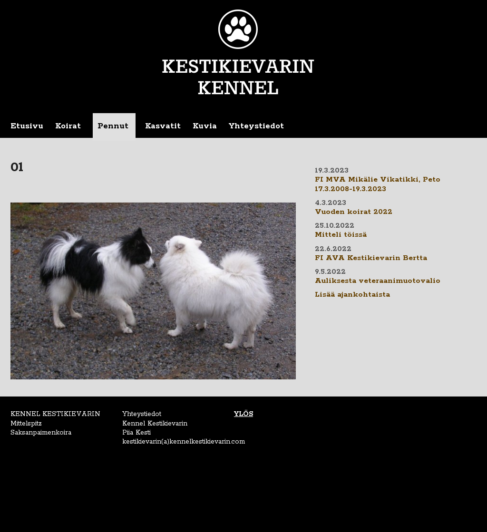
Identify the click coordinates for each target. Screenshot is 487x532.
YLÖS (243, 414)
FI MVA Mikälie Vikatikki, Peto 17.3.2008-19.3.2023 (377, 184)
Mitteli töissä (341, 235)
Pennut (112, 126)
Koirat (68, 126)
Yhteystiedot (256, 126)
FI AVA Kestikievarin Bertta (371, 258)
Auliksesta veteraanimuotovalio (377, 281)
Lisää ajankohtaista (352, 295)
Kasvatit (163, 126)
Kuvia (205, 126)
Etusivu (26, 126)
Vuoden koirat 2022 (353, 212)
